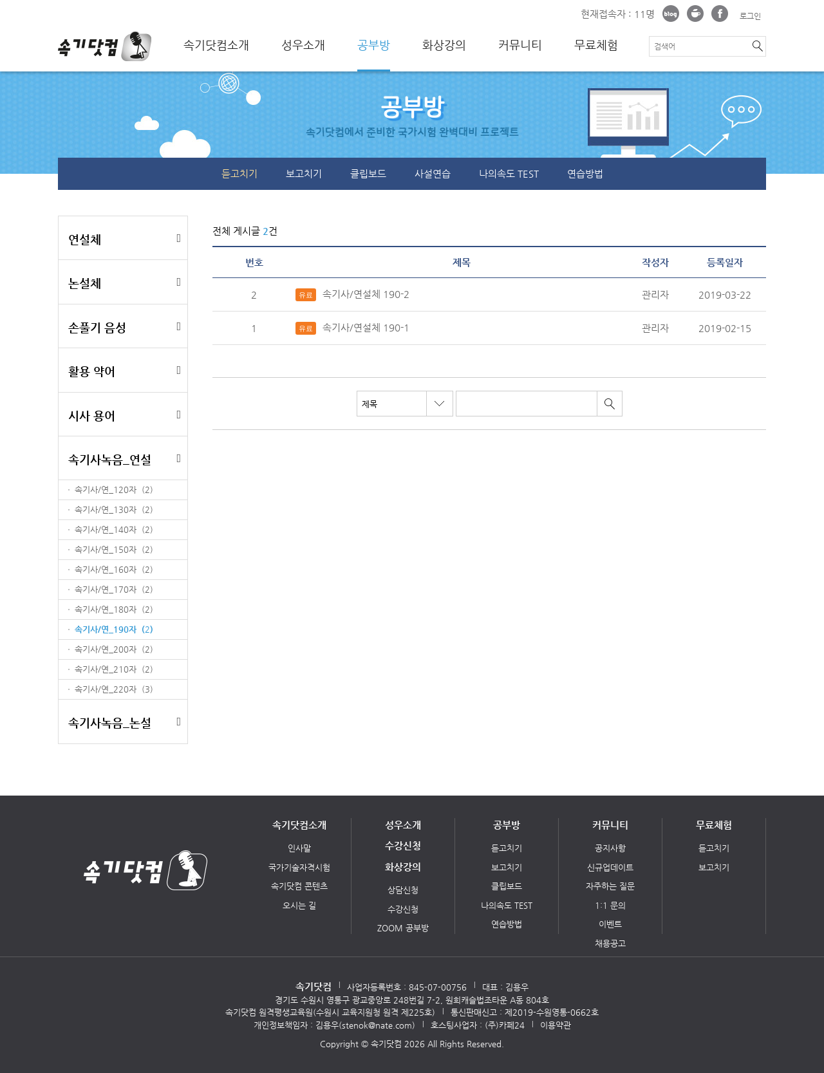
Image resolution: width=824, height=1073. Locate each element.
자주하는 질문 (610, 886)
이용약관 (555, 1025)
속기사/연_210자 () (114, 669)
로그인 (750, 16)
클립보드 (368, 173)
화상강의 (444, 45)
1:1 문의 (610, 905)
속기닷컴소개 (216, 45)
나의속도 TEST (509, 173)
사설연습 (433, 173)
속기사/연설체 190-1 (352, 328)
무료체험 (596, 45)
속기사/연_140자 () (114, 529)
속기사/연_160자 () (114, 569)
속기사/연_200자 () (114, 649)
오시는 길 (299, 905)
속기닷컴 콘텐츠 (299, 886)
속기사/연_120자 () (114, 489)
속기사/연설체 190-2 (352, 294)
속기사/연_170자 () (114, 589)
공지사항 (610, 848)
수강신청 (403, 845)
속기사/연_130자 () (114, 509)
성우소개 (303, 45)
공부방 (373, 45)
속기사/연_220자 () (114, 689)
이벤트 (610, 924)
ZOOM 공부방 (403, 928)
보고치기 (304, 173)
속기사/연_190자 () (114, 629)
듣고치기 (239, 173)
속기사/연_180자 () (114, 609)
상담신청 (403, 890)
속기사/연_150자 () (114, 549)
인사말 (299, 848)
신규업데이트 (610, 867)
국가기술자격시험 (299, 867)
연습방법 (585, 173)
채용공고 (610, 943)
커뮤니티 (520, 45)
